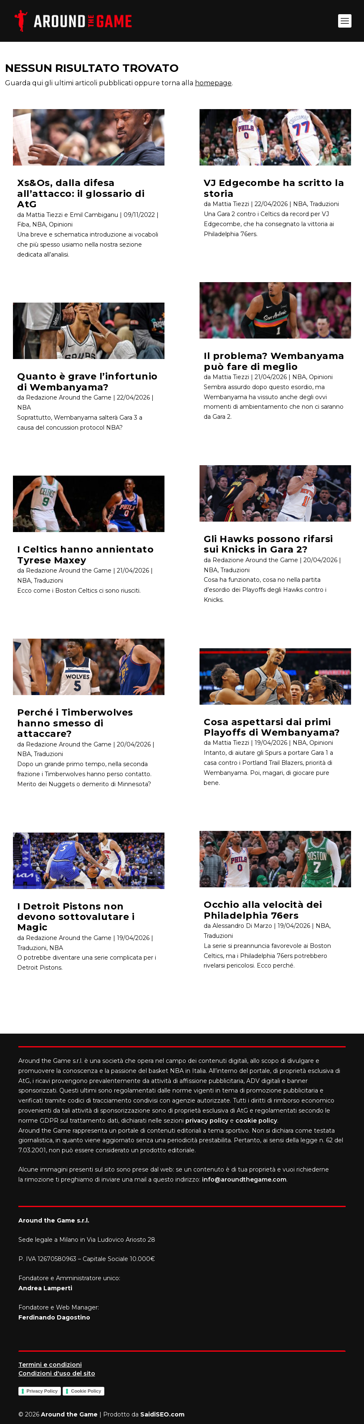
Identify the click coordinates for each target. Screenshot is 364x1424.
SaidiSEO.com (162, 1414)
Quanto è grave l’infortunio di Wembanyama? (87, 381)
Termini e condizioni (50, 1364)
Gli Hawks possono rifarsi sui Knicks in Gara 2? (268, 544)
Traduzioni (48, 580)
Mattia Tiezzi (230, 204)
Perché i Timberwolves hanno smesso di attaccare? (75, 723)
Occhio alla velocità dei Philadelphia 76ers (263, 910)
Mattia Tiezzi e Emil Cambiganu (72, 215)
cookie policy (256, 1120)
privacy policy (206, 1120)
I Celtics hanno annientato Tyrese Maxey (85, 555)
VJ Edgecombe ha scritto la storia (274, 188)
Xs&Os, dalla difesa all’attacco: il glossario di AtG (80, 193)
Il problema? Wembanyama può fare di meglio (274, 361)
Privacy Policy (42, 1390)
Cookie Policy (86, 1390)
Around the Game (69, 1414)
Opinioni (61, 224)
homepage (213, 83)
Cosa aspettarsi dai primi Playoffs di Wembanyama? (272, 727)
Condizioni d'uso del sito (56, 1373)
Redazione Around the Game (68, 397)
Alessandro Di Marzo (242, 926)
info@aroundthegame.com (244, 1179)
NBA (39, 224)
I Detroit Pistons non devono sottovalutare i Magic (75, 917)
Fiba (23, 224)
